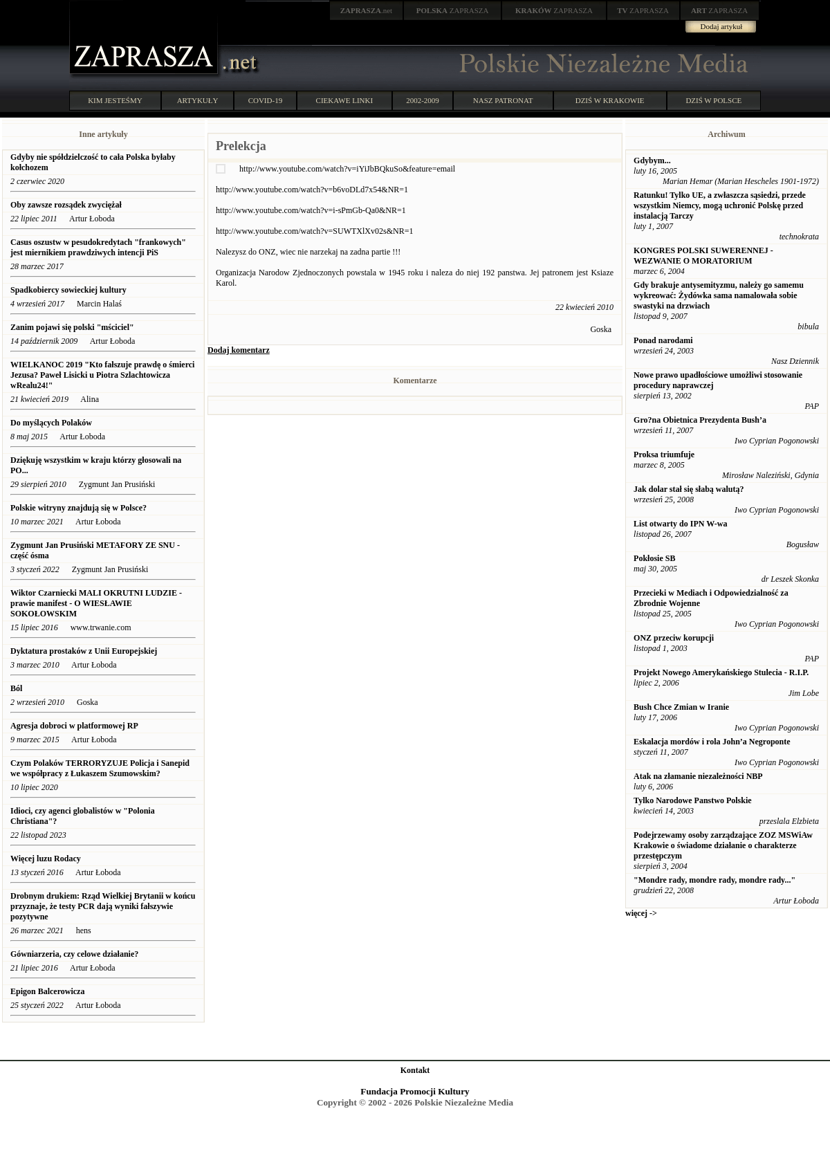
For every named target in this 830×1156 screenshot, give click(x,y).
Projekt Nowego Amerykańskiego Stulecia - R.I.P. (721, 672)
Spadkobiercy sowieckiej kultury (69, 290)
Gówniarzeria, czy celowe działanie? (74, 954)
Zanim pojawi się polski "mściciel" (72, 327)
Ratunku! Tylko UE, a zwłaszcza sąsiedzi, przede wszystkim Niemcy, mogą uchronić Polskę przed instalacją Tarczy (720, 205)
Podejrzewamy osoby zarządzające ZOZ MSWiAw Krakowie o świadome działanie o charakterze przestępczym (723, 845)
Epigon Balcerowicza (47, 991)
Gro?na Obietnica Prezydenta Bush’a (700, 420)
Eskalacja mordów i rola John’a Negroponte (712, 741)
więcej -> (641, 913)
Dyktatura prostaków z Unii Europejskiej (83, 651)
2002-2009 (422, 100)
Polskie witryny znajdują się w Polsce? (78, 508)
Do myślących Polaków (51, 423)
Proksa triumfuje (664, 454)
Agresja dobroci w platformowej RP (75, 726)
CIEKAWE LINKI (345, 100)
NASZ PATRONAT (503, 100)
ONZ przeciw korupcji (674, 638)
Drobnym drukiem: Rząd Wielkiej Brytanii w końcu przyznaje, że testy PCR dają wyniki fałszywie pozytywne (102, 906)
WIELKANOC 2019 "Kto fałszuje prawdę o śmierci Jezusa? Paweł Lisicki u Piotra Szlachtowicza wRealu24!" (102, 375)
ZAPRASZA (452, 10)
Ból (16, 688)
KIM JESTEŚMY (115, 100)
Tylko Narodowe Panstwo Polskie (693, 800)
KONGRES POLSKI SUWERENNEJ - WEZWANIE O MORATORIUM (703, 256)
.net (366, 10)
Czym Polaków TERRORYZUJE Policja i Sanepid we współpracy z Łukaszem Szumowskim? (100, 768)
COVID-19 (265, 100)
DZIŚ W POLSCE (713, 100)
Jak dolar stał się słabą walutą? (689, 489)
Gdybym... (652, 160)
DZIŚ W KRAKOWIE (610, 100)
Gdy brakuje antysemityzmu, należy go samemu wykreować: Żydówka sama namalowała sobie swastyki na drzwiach (719, 295)
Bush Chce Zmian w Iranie (681, 707)
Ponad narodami (663, 340)
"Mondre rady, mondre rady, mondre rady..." (714, 880)
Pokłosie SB (654, 558)
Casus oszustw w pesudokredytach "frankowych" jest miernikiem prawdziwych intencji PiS (98, 247)
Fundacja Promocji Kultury (414, 1091)
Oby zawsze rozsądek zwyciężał (66, 205)
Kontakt (415, 1070)
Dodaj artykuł (722, 26)
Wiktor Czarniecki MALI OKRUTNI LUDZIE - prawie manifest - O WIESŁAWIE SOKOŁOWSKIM (96, 603)
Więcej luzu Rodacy (45, 858)
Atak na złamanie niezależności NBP (698, 776)
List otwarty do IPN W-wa (680, 524)
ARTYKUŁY (198, 100)
